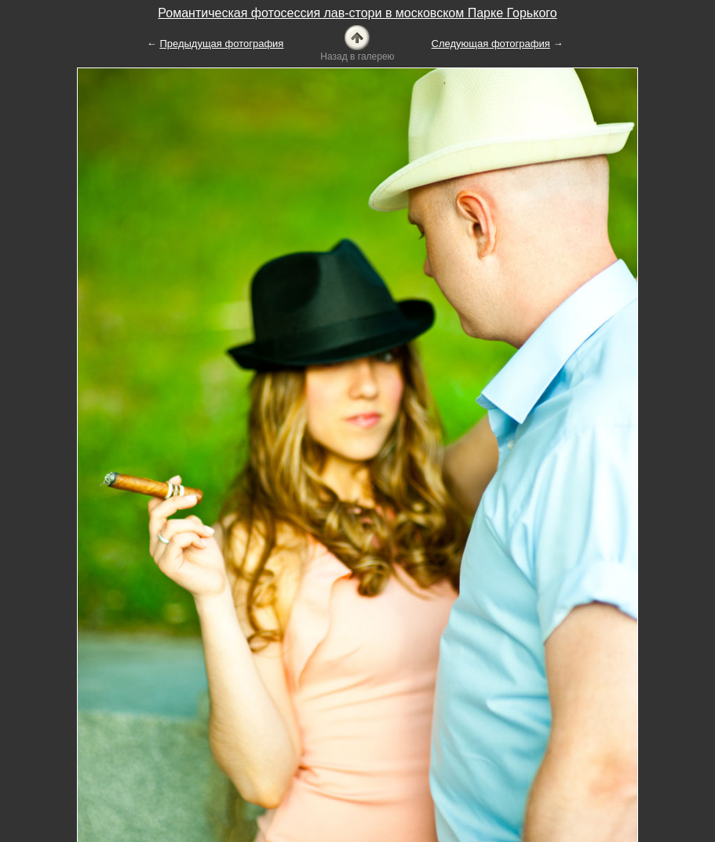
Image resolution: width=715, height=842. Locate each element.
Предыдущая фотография (221, 43)
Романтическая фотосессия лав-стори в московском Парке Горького (357, 13)
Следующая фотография (491, 43)
